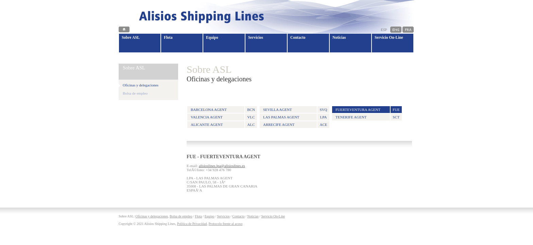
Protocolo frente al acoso (226, 224)
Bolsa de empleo (135, 93)
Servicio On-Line (273, 216)
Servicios (223, 216)
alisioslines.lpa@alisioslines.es (222, 166)
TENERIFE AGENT (351, 117)
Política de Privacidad (192, 224)
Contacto (238, 216)
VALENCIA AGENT (207, 117)
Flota (198, 216)
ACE (323, 124)
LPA (323, 117)
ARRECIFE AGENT (279, 124)
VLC (251, 117)
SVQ (323, 110)
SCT (396, 117)
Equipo (209, 216)
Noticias (252, 216)
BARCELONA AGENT (209, 110)
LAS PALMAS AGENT (281, 117)
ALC (251, 124)
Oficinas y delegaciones (151, 216)
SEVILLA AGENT (277, 110)
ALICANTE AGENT (207, 124)
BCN (251, 110)
